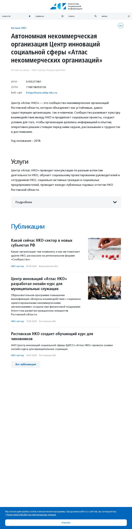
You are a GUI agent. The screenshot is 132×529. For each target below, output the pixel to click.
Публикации (27, 226)
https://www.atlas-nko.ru (41, 92)
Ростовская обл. (47, 321)
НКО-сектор (17, 266)
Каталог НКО (18, 27)
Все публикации (25, 364)
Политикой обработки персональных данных (31, 514)
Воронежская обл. (48, 266)
